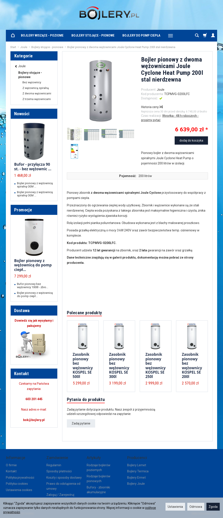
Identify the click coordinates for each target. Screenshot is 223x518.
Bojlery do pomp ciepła (141, 35)
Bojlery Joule (136, 483)
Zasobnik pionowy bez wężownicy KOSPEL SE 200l (192, 365)
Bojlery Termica (138, 471)
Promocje (23, 209)
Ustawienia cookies (19, 490)
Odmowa (195, 506)
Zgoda (213, 506)
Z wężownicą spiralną (35, 88)
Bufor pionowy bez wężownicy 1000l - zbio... (32, 285)
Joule (160, 89)
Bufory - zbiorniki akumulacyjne (98, 490)
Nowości (22, 113)
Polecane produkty (84, 312)
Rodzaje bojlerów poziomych (98, 467)
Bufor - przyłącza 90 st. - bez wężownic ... (32, 166)
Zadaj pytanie (81, 423)
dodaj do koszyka (191, 140)
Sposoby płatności (59, 471)
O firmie (11, 465)
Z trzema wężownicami (36, 99)
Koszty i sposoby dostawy (64, 477)
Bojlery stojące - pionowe (93, 35)
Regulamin (53, 465)
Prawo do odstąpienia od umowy (63, 486)
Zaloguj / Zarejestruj (60, 494)
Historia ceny (151, 107)
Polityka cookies (17, 483)
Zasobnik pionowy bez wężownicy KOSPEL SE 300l (119, 365)
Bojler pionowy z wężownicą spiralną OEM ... (35, 185)
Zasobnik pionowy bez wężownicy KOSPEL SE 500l (83, 365)
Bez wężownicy (31, 82)
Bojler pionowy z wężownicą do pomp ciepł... (33, 265)
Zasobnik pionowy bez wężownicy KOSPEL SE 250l (155, 365)
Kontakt (11, 471)
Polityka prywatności (20, 477)
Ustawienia (175, 506)
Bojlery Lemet (136, 465)
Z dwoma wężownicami (36, 93)
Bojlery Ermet (136, 477)
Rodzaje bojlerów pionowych (98, 479)
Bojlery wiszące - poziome (42, 35)
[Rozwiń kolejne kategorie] (170, 36)
